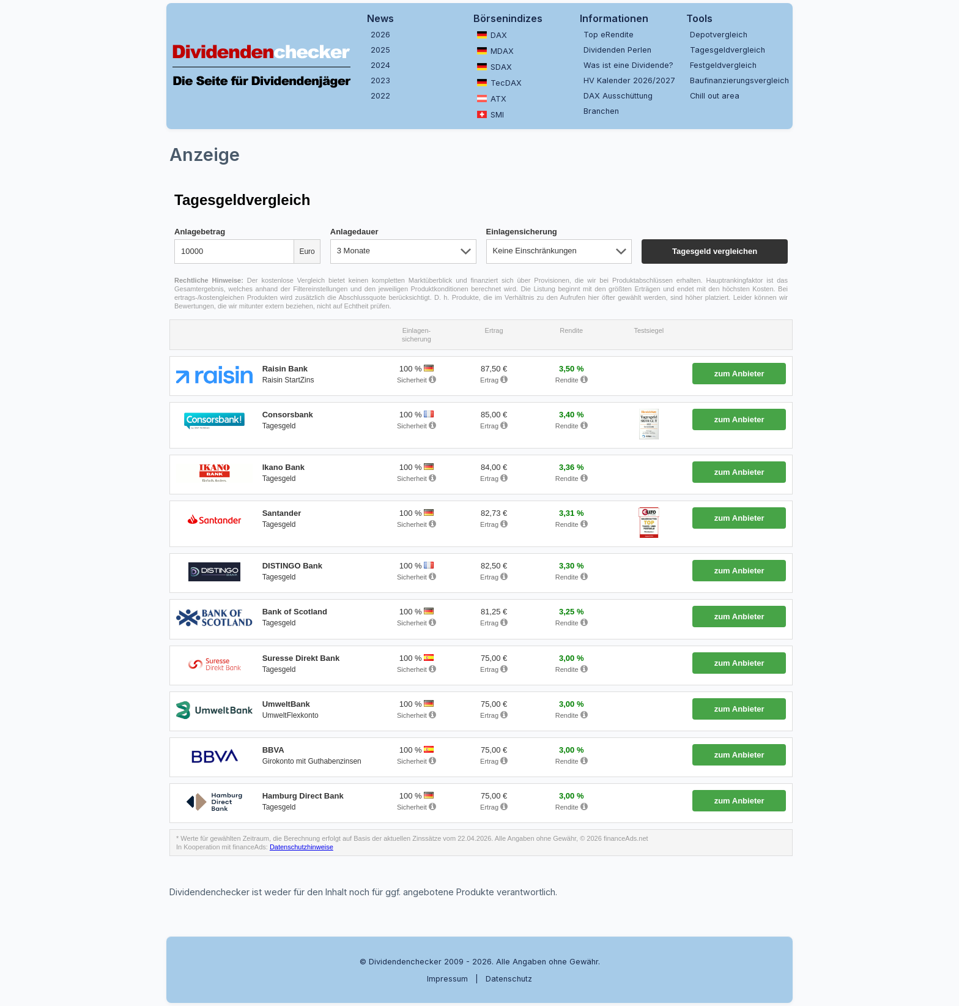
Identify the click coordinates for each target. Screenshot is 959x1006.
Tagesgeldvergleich (727, 49)
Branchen (601, 111)
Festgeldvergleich (723, 65)
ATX (491, 98)
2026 (380, 34)
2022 (380, 95)
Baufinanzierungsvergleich (738, 80)
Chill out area (714, 95)
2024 (380, 65)
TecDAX (499, 83)
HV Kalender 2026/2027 (629, 80)
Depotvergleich (718, 34)
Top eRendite (608, 34)
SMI (490, 114)
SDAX (494, 67)
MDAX (495, 51)
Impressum (447, 978)
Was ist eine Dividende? (628, 65)
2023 (380, 80)
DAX (492, 35)
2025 (380, 49)
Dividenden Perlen (617, 49)
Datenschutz (509, 978)
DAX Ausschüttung (618, 95)
